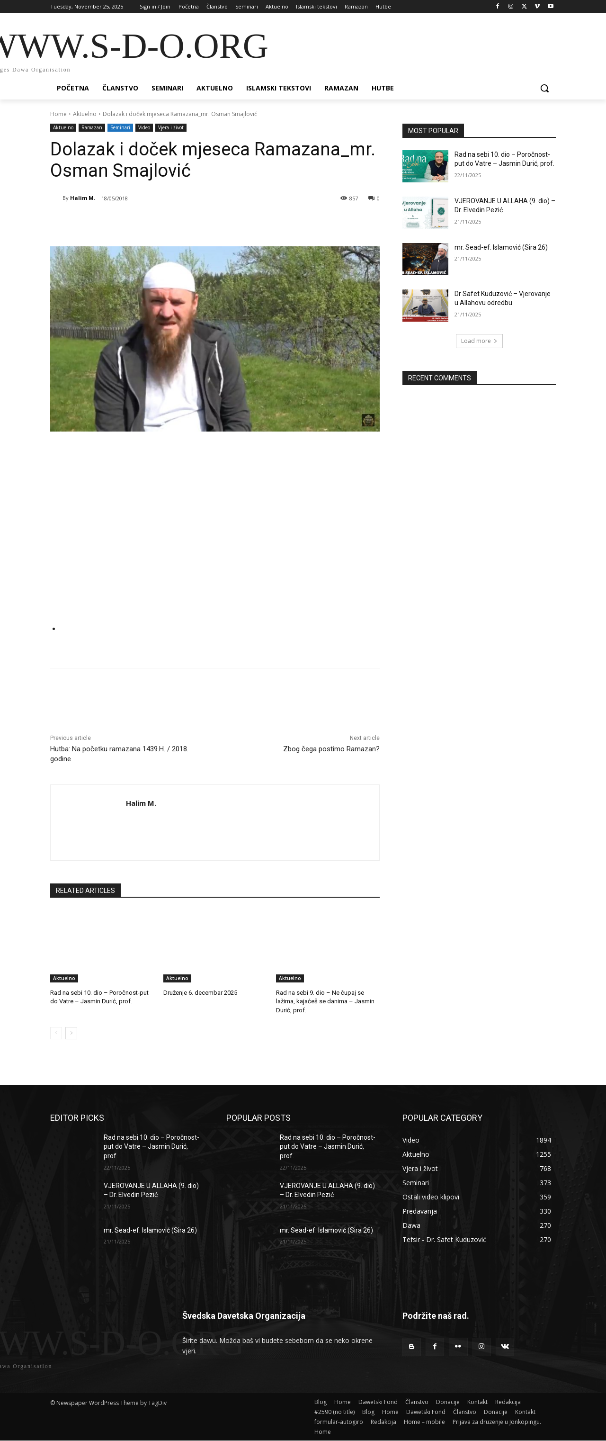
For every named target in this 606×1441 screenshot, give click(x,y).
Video (144, 128)
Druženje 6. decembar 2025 (200, 992)
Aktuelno (85, 114)
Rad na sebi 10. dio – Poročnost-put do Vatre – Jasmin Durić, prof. (151, 1147)
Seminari (120, 128)
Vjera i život (171, 128)
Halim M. (82, 197)
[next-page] (71, 1033)
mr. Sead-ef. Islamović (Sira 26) (501, 247)
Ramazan (92, 128)
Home (58, 114)
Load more (479, 341)
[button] (544, 88)
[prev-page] (56, 1033)
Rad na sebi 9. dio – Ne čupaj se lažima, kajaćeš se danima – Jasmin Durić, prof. (325, 1001)
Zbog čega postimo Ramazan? (331, 749)
